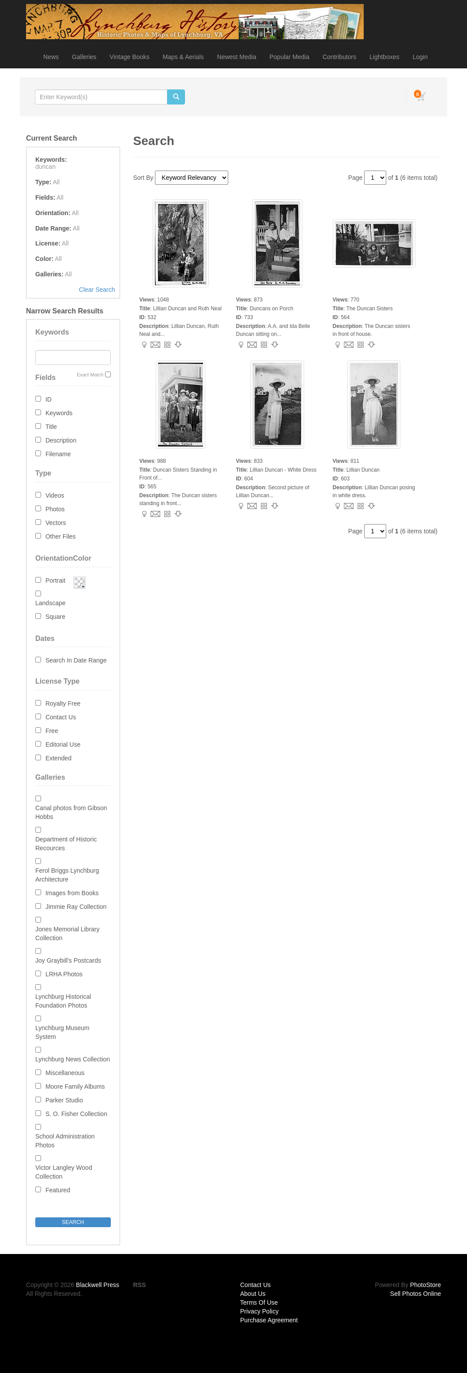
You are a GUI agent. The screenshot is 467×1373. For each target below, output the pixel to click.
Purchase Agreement (269, 1320)
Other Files (60, 536)
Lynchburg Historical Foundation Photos (63, 1001)
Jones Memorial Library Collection (67, 933)
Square (55, 616)
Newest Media (236, 56)
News (51, 56)
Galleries (84, 56)
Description (60, 440)
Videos (54, 495)
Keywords (58, 413)
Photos (55, 509)
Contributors (339, 56)
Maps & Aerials (182, 56)
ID (48, 399)
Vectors (55, 522)
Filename (58, 454)
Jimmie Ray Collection (75, 906)
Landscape (50, 603)
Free (51, 730)
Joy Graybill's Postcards (68, 960)
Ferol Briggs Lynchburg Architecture (67, 875)
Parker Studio (64, 1100)
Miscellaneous (65, 1072)
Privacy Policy (259, 1311)
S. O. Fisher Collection (76, 1113)
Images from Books (72, 893)
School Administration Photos (65, 1141)
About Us (253, 1293)
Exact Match (90, 374)
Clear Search (97, 289)
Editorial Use (62, 744)
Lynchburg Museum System (62, 1032)
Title (51, 426)
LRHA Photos (64, 974)
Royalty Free (62, 703)
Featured (57, 1190)
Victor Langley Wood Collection (63, 1172)
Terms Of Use (259, 1302)
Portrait (55, 580)
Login (420, 56)
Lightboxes (384, 56)
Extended (58, 758)
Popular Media (289, 56)
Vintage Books (129, 56)
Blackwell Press (97, 1284)
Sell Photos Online (415, 1293)
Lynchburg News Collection (72, 1059)
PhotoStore (425, 1284)
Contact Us (60, 717)
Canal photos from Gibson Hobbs (71, 812)
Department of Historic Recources (66, 844)
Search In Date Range (76, 660)
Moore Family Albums (75, 1086)
